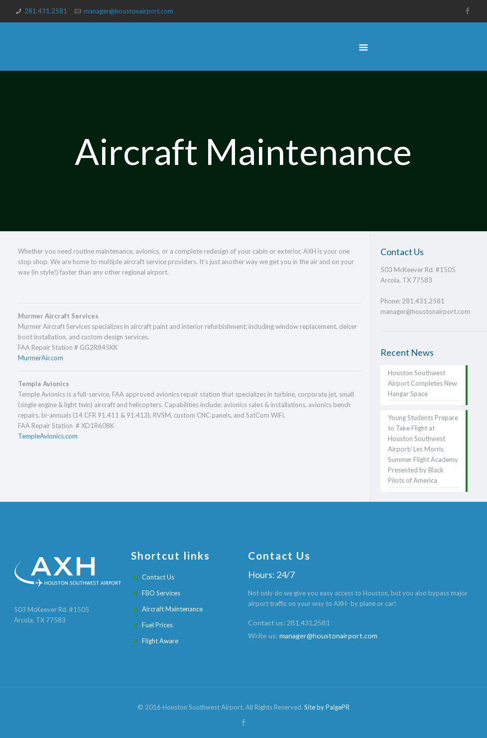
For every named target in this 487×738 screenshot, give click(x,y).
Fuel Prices (157, 625)
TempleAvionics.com (48, 436)
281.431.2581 (46, 11)
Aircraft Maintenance (172, 609)
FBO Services (161, 593)
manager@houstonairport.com (128, 11)
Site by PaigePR (327, 707)
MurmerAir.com (40, 358)
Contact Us (158, 577)
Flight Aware (160, 641)
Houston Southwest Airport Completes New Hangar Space (422, 383)
